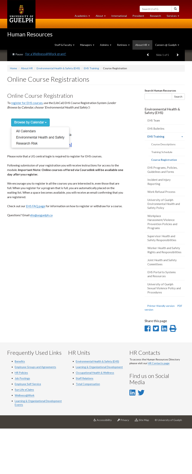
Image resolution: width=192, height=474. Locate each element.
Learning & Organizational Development (99, 412)
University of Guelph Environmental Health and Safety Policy (163, 249)
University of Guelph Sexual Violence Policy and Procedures (164, 333)
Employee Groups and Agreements (35, 412)
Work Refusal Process (161, 237)
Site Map (143, 466)
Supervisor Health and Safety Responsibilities (161, 283)
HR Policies (21, 417)
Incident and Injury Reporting (159, 227)
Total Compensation (88, 429)
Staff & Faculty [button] (64, 44)
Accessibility (104, 466)
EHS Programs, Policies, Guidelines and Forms (162, 215)
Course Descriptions (163, 189)
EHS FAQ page (35, 251)
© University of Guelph (168, 465)
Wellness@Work (24, 440)
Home (13, 113)
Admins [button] (105, 44)
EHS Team (153, 166)
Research (157, 17)
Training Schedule (161, 197)
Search (178, 141)
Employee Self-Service (28, 429)
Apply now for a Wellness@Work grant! (38, 99)
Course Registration (168, 206)
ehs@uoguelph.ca (41, 260)
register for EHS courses (27, 148)
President (138, 15)
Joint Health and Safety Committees (162, 307)
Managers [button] (87, 44)
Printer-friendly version (161, 351)
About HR (27, 113)
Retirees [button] (123, 44)
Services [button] (174, 17)
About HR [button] (142, 44)
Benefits (20, 406)
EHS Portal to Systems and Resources (161, 319)
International (119, 15)
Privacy (124, 466)
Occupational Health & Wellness (95, 417)
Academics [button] (84, 17)
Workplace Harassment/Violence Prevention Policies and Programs (162, 267)
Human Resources (30, 34)
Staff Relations (84, 423)
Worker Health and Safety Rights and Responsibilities (164, 295)
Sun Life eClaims (24, 434)
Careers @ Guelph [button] (167, 44)
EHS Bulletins (155, 173)
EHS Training (91, 113)
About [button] (102, 17)
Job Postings (22, 423)
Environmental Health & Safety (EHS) (58, 113)
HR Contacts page (159, 408)
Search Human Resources (160, 135)
